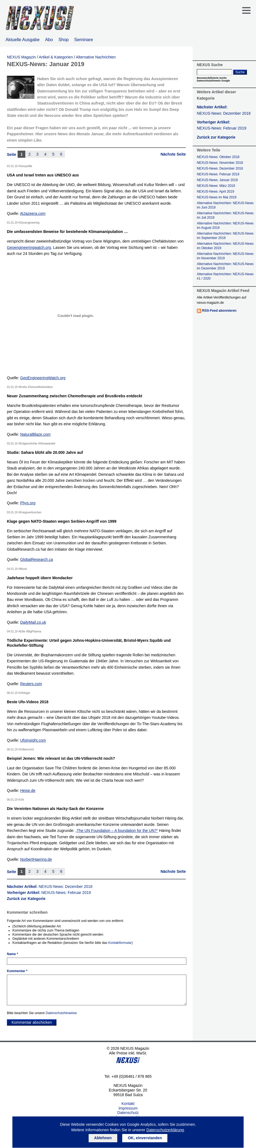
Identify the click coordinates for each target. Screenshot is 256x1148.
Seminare (83, 39)
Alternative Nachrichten (96, 57)
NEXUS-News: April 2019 (215, 191)
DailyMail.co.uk (33, 622)
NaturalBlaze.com (35, 434)
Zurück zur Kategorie (26, 898)
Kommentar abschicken (32, 1022)
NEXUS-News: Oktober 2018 (218, 157)
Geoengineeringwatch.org (29, 247)
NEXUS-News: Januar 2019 (217, 180)
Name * (12, 954)
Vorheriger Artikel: (49, 892)
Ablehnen (103, 1138)
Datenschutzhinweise (61, 1013)
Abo (49, 39)
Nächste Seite (173, 154)
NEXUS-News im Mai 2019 (216, 197)
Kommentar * (17, 971)
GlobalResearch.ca (36, 559)
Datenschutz (128, 1112)
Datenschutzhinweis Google (213, 80)
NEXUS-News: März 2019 (216, 186)
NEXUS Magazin (21, 57)
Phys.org (27, 503)
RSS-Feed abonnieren (219, 311)
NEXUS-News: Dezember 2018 (220, 168)
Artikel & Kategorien (56, 57)
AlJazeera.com (32, 213)
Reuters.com (31, 684)
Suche (240, 72)
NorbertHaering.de (36, 859)
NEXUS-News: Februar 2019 (218, 174)
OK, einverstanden (145, 1138)
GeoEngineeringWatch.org (42, 378)
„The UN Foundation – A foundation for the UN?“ (116, 830)
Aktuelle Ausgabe (23, 39)
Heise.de (27, 790)
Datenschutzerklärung (165, 1130)
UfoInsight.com (33, 740)
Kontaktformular (120, 943)
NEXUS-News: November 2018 (220, 163)
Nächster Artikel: (49, 886)
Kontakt (127, 1103)
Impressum (127, 1108)
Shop (63, 39)
